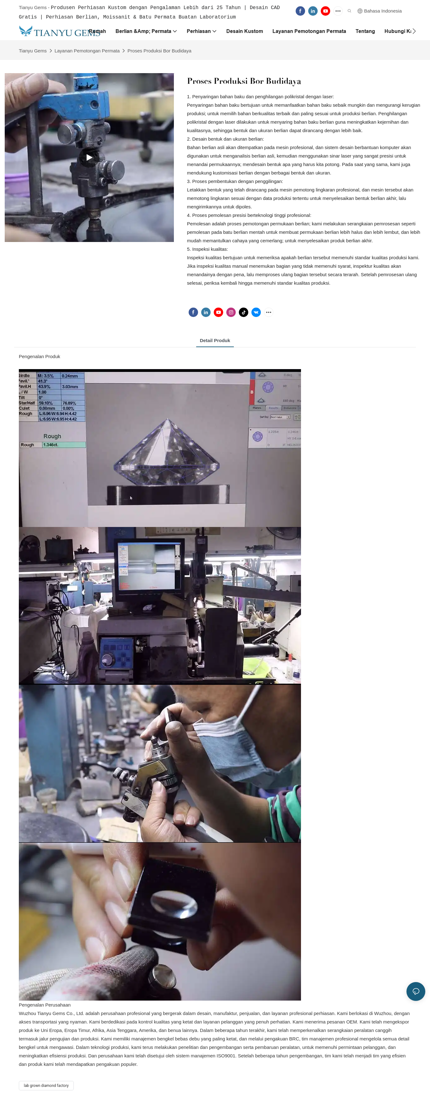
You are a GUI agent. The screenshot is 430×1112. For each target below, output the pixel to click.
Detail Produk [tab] (215, 339)
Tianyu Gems (33, 50)
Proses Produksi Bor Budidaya (159, 50)
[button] (414, 30)
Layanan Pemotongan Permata (87, 50)
